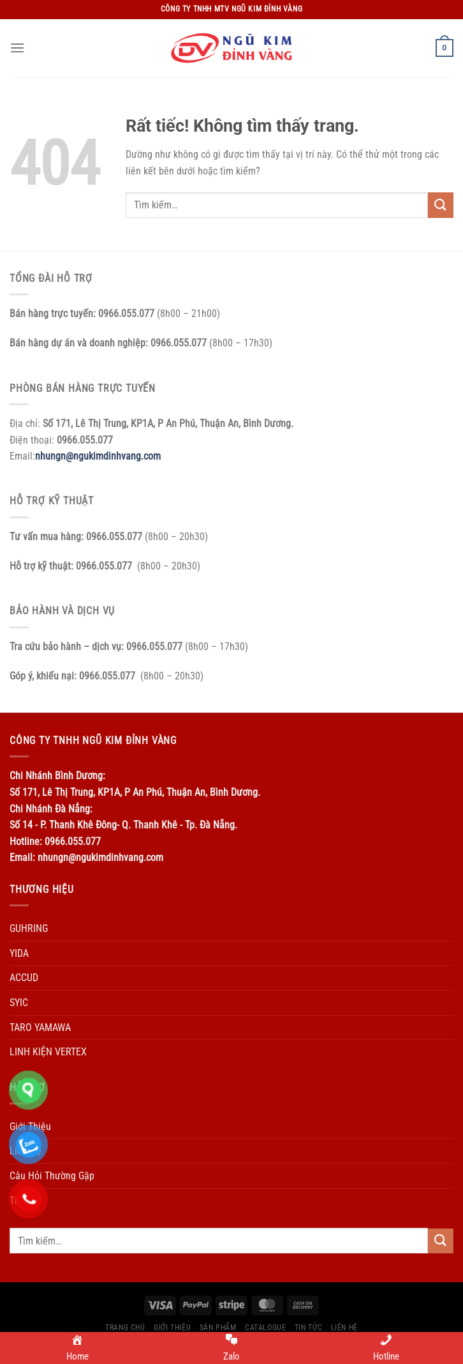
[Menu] (17, 47)
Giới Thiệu (172, 1327)
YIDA (19, 953)
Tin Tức (308, 1327)
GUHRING (29, 928)
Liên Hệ (344, 1327)
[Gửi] (440, 204)
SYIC (19, 1002)
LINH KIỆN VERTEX (48, 1052)
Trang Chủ (125, 1327)
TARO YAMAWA (40, 1027)
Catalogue (265, 1327)
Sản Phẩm (218, 1327)
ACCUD (24, 978)
